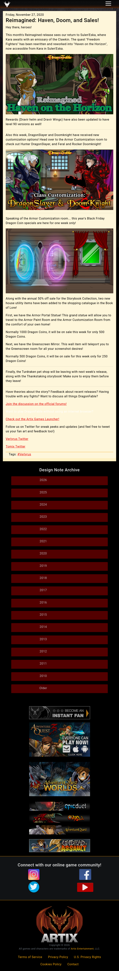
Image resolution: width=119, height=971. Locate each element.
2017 (43, 590)
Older (43, 688)
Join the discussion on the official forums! (36, 404)
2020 (43, 553)
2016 (43, 602)
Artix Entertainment (82, 948)
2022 (43, 529)
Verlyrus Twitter (17, 439)
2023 (43, 517)
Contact (73, 964)
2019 (43, 566)
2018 (43, 578)
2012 (43, 651)
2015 (43, 614)
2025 (43, 492)
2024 (43, 504)
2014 (43, 627)
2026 (43, 480)
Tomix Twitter (15, 446)
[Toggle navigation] (8, 4)
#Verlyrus (24, 454)
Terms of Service (30, 957)
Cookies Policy (50, 964)
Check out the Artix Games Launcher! (32, 419)
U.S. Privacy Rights (87, 957)
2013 (43, 639)
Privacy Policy (58, 957)
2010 (43, 676)
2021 (43, 541)
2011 (43, 663)
